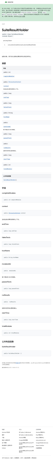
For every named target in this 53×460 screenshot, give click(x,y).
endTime (6, 97)
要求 (3, 435)
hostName (6, 117)
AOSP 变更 (21, 16)
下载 (3, 437)
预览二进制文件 (6, 440)
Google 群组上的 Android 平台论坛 (26, 443)
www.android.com (41, 440)
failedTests (7, 107)
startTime (7, 159)
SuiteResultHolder (9, 180)
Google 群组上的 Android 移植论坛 (26, 451)
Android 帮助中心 (40, 432)
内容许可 (18, 363)
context (6, 86)
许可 (22, 458)
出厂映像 (4, 443)
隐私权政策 (27, 458)
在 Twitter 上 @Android (25, 432)
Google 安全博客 (23, 440)
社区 (11, 458)
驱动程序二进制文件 (7, 445)
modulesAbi (7, 126)
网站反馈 (34, 458)
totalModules (8, 169)
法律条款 (16, 458)
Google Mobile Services (42, 443)
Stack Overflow (40, 445)
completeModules (9, 76)
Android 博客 (22, 437)
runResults (7, 148)
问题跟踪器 (39, 448)
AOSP (3, 24)
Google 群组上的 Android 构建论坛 (26, 447)
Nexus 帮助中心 (40, 437)
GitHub (4, 448)
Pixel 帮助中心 (39, 435)
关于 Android (5, 458)
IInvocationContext (14, 82)
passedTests (7, 138)
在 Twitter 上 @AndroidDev (26, 435)
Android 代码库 (6, 432)
